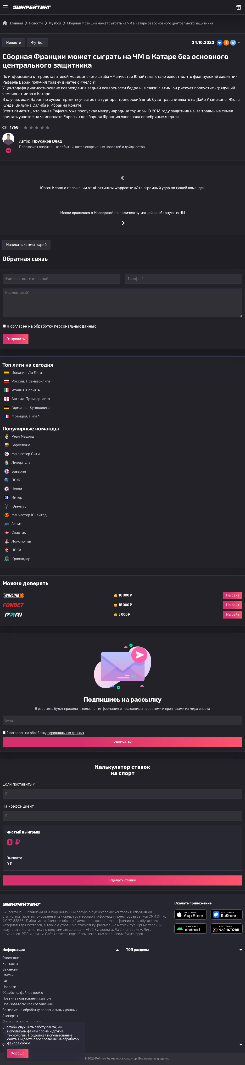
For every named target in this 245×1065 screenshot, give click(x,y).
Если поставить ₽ (19, 784)
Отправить (15, 339)
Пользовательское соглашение (27, 1004)
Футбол (38, 43)
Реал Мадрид (19, 436)
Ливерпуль (17, 462)
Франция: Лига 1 (19, 416)
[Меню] (5, 7)
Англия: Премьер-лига (24, 399)
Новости (13, 43)
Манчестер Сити (22, 453)
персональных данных (75, 326)
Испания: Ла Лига (23, 372)
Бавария (15, 471)
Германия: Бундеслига (24, 407)
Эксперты (10, 1016)
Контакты (10, 964)
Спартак (15, 532)
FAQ (5, 981)
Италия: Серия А (19, 390)
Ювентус (15, 506)
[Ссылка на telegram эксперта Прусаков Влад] (8, 150)
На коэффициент (18, 806)
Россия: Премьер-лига (24, 381)
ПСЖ (12, 480)
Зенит (13, 523)
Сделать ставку (122, 880)
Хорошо (18, 1053)
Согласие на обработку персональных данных (40, 1010)
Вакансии (10, 969)
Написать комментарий (26, 245)
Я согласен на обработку (51, 326)
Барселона (17, 445)
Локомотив (17, 541)
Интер (13, 497)
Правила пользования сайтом (26, 998)
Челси (13, 488)
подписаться (122, 741)
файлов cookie (18, 1043)
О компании (12, 958)
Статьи (8, 975)
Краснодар (17, 558)
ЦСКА (12, 550)
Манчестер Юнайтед (25, 515)
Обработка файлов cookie (22, 993)
